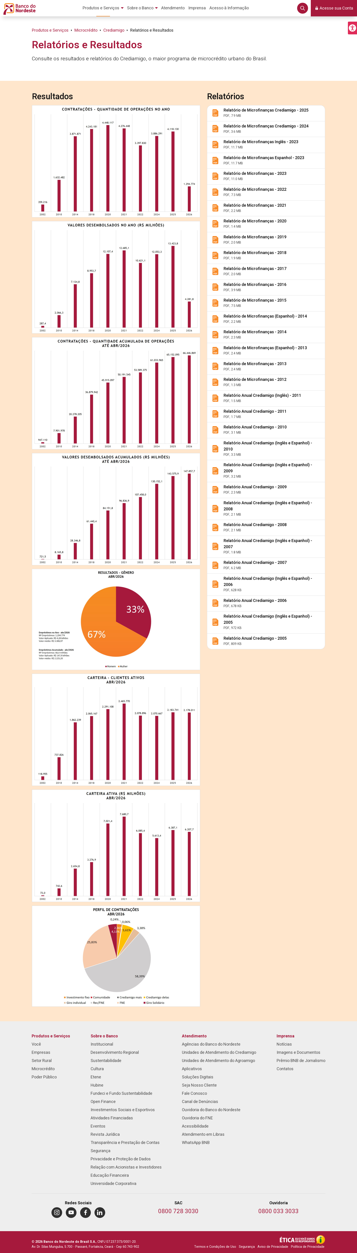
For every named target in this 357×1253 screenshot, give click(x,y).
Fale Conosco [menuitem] (194, 1093)
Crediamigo (113, 30)
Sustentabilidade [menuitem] (106, 1061)
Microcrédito (85, 30)
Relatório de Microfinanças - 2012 (255, 380)
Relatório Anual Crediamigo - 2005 (255, 638)
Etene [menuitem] (96, 1077)
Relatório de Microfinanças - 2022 (255, 189)
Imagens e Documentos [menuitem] (298, 1052)
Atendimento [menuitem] (194, 1036)
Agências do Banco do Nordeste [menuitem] (211, 1044)
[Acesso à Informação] (320, 1239)
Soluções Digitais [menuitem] (197, 1077)
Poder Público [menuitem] (44, 1077)
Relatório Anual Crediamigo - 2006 (255, 601)
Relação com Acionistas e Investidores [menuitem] (126, 1167)
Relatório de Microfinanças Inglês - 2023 (261, 142)
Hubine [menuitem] (97, 1085)
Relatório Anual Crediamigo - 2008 (255, 525)
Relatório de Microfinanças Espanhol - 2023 (264, 158)
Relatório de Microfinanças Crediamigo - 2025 (266, 110)
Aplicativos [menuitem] (192, 1069)
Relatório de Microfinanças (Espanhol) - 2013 (265, 348)
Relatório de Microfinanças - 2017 (255, 269)
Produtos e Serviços (50, 30)
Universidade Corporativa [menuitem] (113, 1184)
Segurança (247, 1246)
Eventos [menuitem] (98, 1126)
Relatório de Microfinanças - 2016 (255, 285)
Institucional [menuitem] (102, 1044)
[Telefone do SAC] (178, 1211)
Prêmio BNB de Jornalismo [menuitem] (301, 1061)
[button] (352, 28)
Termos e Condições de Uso (215, 1246)
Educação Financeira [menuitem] (110, 1175)
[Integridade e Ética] (298, 1239)
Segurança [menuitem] (100, 1151)
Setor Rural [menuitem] (42, 1061)
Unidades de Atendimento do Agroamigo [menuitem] (218, 1061)
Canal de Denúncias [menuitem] (200, 1102)
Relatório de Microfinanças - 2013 (255, 364)
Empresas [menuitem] (41, 1052)
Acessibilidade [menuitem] (195, 1126)
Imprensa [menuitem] (285, 1036)
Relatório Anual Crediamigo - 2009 (255, 487)
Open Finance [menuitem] (103, 1102)
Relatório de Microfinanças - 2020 (255, 221)
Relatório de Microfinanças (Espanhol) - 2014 (265, 316)
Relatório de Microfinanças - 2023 (255, 174)
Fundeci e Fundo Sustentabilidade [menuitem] (121, 1093)
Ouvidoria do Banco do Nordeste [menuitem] (211, 1110)
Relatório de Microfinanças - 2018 (255, 253)
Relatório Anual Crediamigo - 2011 (255, 411)
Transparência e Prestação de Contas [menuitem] (125, 1143)
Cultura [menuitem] (97, 1069)
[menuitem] (104, 8)
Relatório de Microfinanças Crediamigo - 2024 (266, 126)
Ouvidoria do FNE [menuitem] (197, 1118)
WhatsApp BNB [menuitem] (196, 1143)
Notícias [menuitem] (284, 1044)
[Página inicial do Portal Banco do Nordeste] (18, 8)
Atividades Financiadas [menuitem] (112, 1118)
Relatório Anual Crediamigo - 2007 (255, 563)
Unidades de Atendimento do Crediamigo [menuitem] (219, 1052)
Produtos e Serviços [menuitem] (51, 1036)
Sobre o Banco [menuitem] (104, 1036)
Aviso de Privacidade (273, 1246)
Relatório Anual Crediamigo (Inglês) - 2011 (262, 395)
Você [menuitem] (36, 1044)
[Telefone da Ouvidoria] (278, 1211)
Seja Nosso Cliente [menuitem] (199, 1085)
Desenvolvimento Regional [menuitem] (115, 1052)
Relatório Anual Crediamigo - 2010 (255, 427)
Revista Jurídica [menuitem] (105, 1134)
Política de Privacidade (307, 1246)
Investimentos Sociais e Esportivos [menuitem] (123, 1110)
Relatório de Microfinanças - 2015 (255, 300)
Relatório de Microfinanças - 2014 (255, 332)
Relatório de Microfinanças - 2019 (255, 237)
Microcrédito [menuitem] (43, 1069)
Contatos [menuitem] (285, 1069)
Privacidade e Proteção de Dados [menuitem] (121, 1159)
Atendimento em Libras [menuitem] (203, 1134)
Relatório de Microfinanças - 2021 (255, 205)
